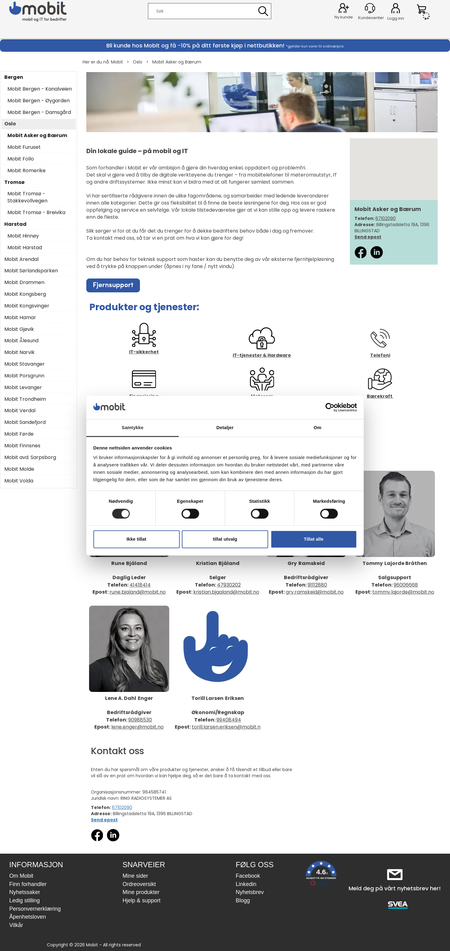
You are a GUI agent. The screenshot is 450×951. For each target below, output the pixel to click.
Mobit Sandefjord (25, 422)
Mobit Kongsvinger (26, 306)
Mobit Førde (19, 434)
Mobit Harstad (24, 247)
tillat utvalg (225, 539)
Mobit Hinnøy (23, 236)
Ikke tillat (136, 539)
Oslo (137, 62)
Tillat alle (314, 539)
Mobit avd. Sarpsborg (30, 457)
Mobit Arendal (21, 259)
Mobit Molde (19, 469)
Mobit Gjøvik (19, 329)
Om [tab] (317, 427)
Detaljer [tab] (225, 427)
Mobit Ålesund (21, 340)
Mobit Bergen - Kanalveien (39, 89)
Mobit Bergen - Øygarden (38, 100)
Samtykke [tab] (133, 427)
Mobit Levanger (23, 387)
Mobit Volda (18, 481)
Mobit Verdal (19, 410)
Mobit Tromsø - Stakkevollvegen (27, 197)
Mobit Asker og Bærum (176, 62)
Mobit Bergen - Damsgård (39, 112)
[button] (321, 874)
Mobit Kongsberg (25, 294)
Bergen (13, 77)
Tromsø (14, 182)
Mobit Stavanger (24, 364)
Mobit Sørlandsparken (31, 270)
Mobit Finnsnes (22, 445)
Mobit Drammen (24, 282)
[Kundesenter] (370, 8)
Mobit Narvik (19, 352)
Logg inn (395, 9)
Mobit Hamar (20, 317)
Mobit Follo (20, 159)
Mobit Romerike (26, 170)
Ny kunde (343, 17)
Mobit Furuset (24, 147)
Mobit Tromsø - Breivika (36, 212)
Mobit (117, 62)
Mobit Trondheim (25, 399)
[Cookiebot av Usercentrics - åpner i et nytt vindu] (330, 407)
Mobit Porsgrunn (24, 375)
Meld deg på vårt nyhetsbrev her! (395, 888)
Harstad (15, 224)
